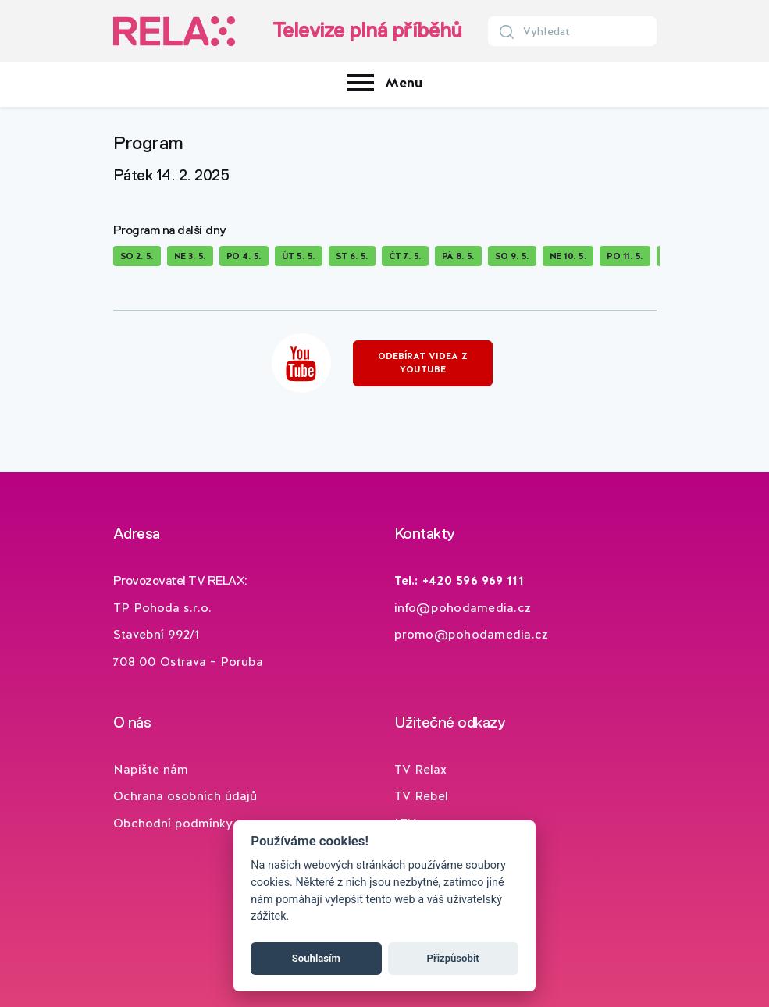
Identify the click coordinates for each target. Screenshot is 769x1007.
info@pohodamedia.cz (463, 608)
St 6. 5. (352, 256)
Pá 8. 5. (458, 256)
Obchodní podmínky (173, 823)
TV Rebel (421, 796)
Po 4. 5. (244, 256)
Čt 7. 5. (405, 256)
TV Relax (420, 769)
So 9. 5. (512, 256)
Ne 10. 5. (568, 256)
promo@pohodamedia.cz (471, 634)
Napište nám (150, 769)
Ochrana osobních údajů (185, 796)
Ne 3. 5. (190, 256)
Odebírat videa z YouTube (423, 362)
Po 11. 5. (625, 256)
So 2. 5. (137, 256)
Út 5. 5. (298, 256)
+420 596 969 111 (473, 580)
